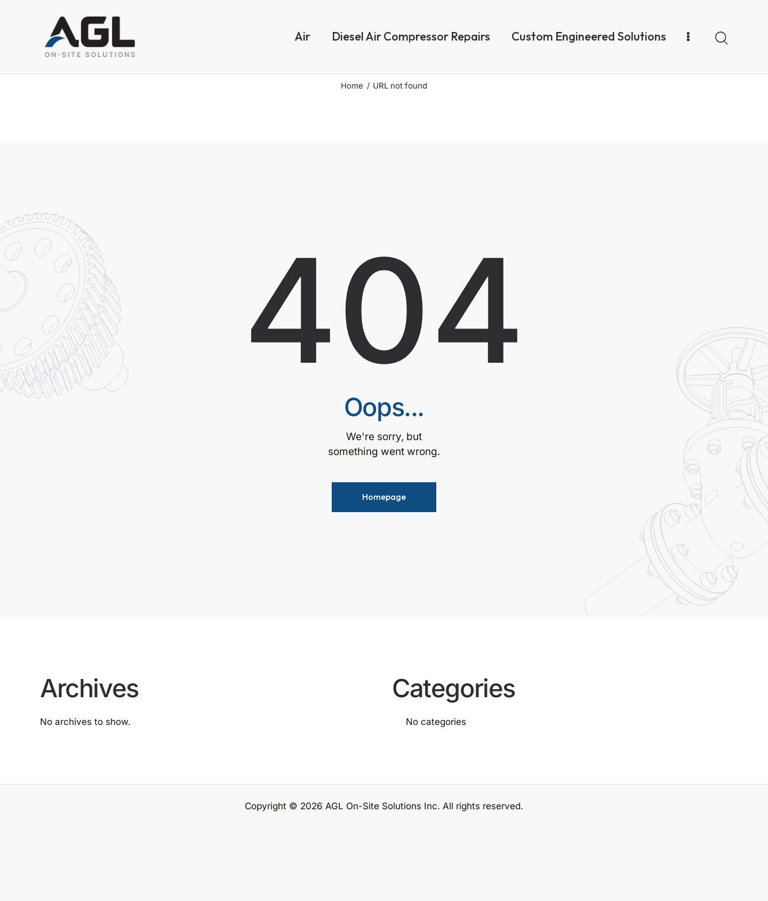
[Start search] (721, 38)
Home (352, 159)
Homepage (384, 570)
